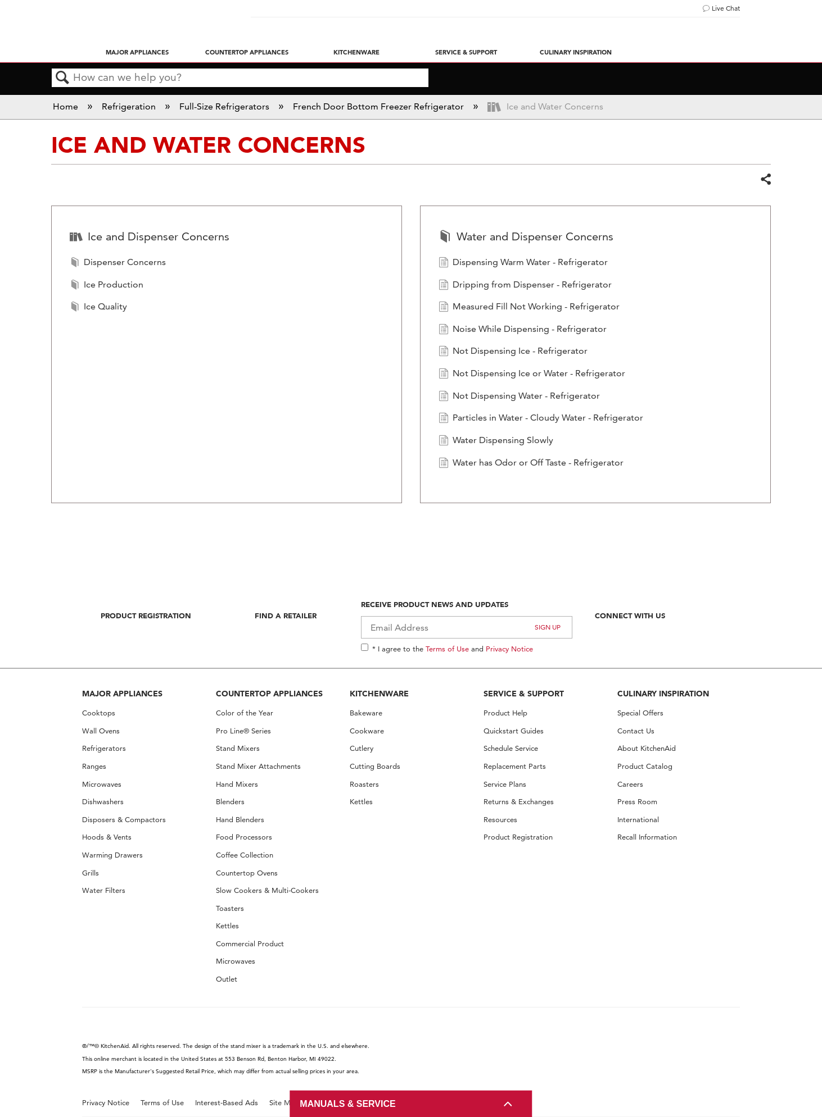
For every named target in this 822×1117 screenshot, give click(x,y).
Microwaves (101, 784)
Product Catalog (644, 766)
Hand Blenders (240, 819)
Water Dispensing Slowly (496, 441)
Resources (500, 819)
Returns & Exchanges (519, 801)
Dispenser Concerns (118, 263)
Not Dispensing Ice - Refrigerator (513, 352)
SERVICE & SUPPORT (524, 694)
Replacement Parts (515, 766)
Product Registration (146, 615)
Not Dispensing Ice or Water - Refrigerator (532, 374)
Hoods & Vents (107, 837)
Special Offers (640, 713)
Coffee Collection (244, 855)
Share (765, 179)
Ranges (94, 766)
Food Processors (244, 837)
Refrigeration (130, 106)
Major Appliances (137, 52)
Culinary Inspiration (576, 52)
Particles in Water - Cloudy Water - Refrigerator (541, 419)
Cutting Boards (375, 766)
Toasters (230, 908)
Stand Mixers (238, 748)
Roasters (364, 784)
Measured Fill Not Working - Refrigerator (529, 308)
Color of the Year (244, 713)
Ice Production (106, 286)
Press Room (637, 801)
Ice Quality (98, 308)
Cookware (367, 731)
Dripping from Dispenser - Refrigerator (525, 286)
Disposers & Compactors (124, 819)
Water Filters (103, 890)
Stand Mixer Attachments (258, 766)
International (638, 819)
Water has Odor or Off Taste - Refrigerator (531, 464)
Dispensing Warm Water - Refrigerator (523, 263)
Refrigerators (104, 748)
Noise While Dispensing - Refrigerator (523, 330)
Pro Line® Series (243, 731)
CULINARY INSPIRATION (663, 694)
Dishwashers (103, 801)
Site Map (284, 1102)
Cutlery (361, 748)
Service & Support (466, 52)
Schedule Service (511, 748)
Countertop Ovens (247, 873)
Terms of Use (447, 648)
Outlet (226, 979)
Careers (630, 784)
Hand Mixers (237, 784)
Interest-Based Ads (226, 1102)
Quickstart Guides (514, 731)
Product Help (505, 713)
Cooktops (98, 713)
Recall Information (647, 837)
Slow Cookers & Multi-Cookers (267, 890)
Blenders (230, 801)
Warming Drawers (112, 855)
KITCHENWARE (379, 694)
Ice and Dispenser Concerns (149, 238)
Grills (90, 873)
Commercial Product (250, 944)
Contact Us (635, 731)
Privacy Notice (509, 648)
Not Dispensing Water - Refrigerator (519, 397)
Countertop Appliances (246, 52)
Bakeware (366, 713)
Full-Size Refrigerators (225, 106)
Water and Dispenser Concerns (526, 238)
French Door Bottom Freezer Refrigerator (379, 106)
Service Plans (505, 784)
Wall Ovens (101, 731)
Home (66, 106)
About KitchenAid (646, 748)
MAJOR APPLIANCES (122, 694)
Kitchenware (356, 52)
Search (62, 78)
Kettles (227, 926)
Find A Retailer (286, 615)
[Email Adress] (467, 627)
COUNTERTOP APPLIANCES (269, 694)
